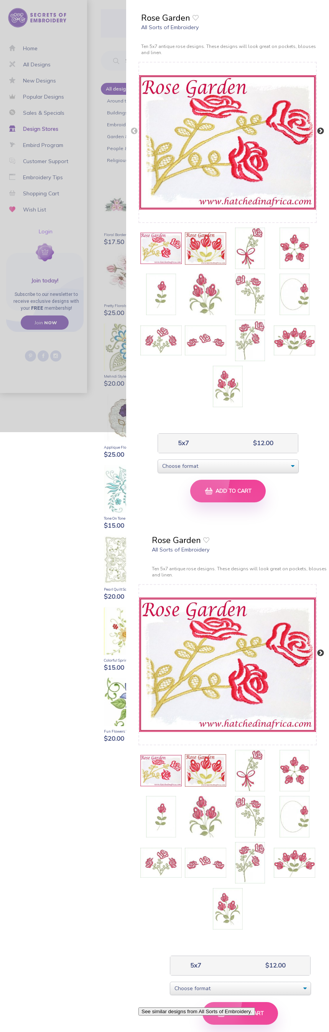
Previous (134, 131)
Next (320, 131)
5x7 (182, 443)
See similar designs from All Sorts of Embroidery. (196, 1011)
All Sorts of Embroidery (170, 27)
